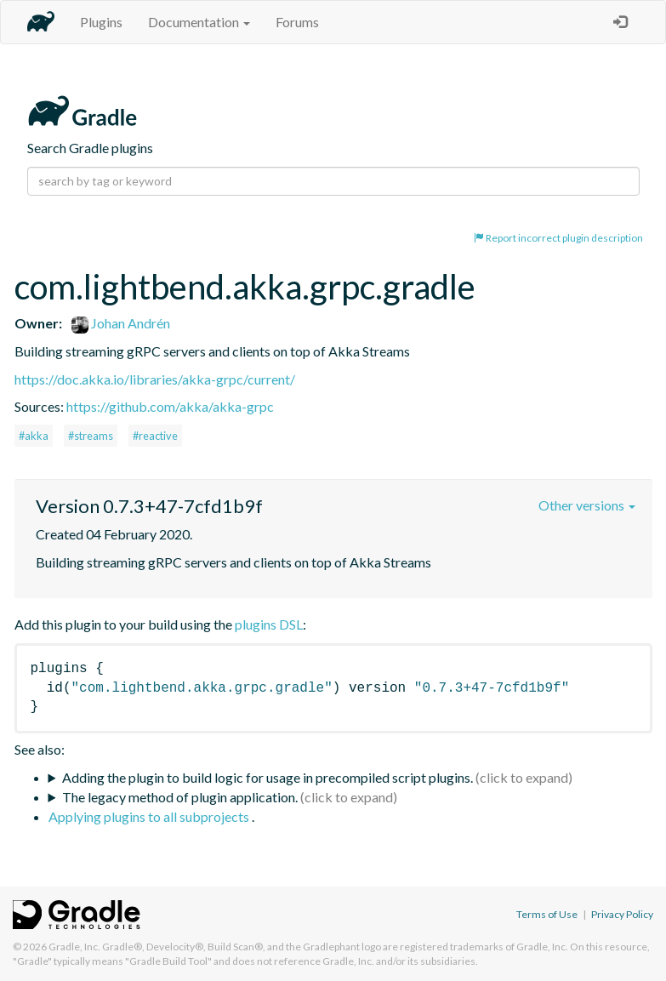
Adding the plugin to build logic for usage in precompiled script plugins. (267, 777)
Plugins (101, 22)
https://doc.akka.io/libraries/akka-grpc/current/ (154, 379)
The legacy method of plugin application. (180, 797)
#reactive (155, 435)
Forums (297, 22)
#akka (33, 435)
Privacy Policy (622, 914)
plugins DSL (269, 624)
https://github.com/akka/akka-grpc (170, 406)
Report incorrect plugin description (558, 237)
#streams (90, 435)
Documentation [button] (199, 22)
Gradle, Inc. (74, 946)
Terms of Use (547, 914)
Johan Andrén (120, 323)
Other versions (586, 505)
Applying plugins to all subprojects (150, 816)
